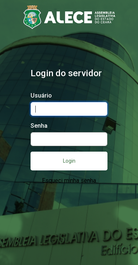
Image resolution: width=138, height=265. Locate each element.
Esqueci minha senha (69, 180)
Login (69, 161)
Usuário (41, 95)
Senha (39, 125)
